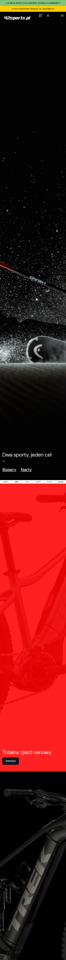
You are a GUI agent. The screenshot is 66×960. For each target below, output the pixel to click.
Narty (26, 469)
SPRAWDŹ (10, 761)
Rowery (9, 469)
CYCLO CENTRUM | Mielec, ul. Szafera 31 (33, 9)
